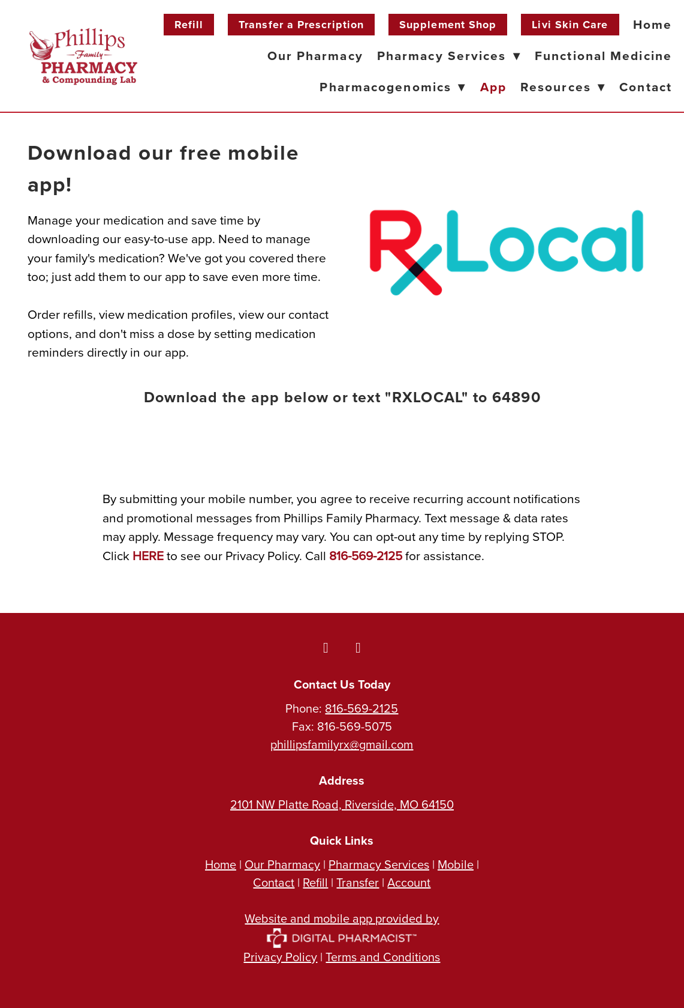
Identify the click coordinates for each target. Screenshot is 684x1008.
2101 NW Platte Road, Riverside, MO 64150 (342, 804)
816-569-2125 (361, 708)
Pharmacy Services (449, 55)
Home (652, 24)
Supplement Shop (447, 24)
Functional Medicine (603, 55)
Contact (645, 86)
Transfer (357, 882)
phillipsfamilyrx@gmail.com (341, 744)
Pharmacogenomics (393, 86)
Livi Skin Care (570, 24)
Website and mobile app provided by (342, 927)
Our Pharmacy (315, 55)
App (493, 86)
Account (408, 882)
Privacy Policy (280, 956)
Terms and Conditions (383, 956)
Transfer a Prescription (301, 24)
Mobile (456, 864)
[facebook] (325, 647)
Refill (188, 24)
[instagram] (358, 647)
